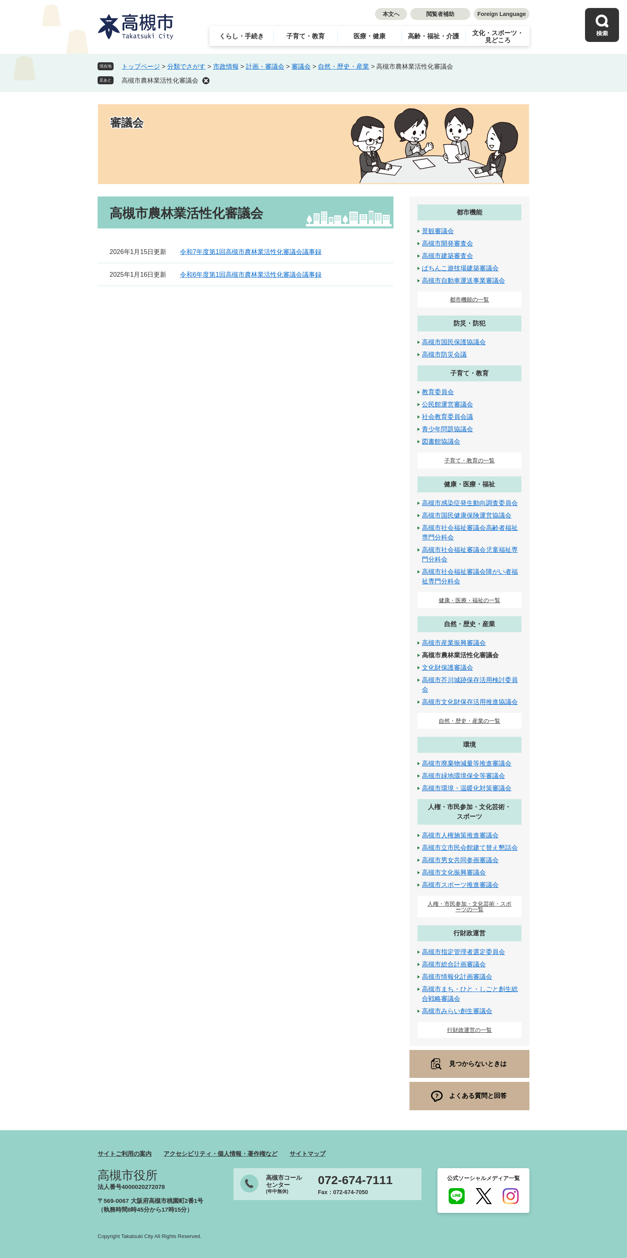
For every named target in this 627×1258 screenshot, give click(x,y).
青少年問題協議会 (447, 429)
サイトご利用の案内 (125, 1153)
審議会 (301, 66)
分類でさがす (186, 66)
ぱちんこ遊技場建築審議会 (460, 268)
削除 (206, 80)
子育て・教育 (305, 36)
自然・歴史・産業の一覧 (469, 721)
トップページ (141, 66)
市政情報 (226, 66)
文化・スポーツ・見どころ (497, 37)
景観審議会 (438, 231)
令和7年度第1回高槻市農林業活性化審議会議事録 (250, 251)
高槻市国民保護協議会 (454, 342)
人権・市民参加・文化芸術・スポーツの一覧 (469, 907)
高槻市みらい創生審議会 (457, 1011)
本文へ (391, 14)
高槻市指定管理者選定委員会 (463, 951)
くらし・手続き (241, 36)
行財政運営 (469, 933)
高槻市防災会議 (444, 354)
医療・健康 (369, 36)
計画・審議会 (265, 66)
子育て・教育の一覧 (469, 460)
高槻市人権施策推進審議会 (460, 835)
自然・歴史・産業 (343, 66)
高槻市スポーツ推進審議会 (460, 884)
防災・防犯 (469, 323)
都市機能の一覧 (469, 299)
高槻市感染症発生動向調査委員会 (470, 503)
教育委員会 (438, 392)
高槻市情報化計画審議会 (457, 976)
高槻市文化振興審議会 (454, 872)
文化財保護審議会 (447, 667)
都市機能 (469, 212)
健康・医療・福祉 (469, 484)
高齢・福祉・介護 (433, 36)
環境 (469, 744)
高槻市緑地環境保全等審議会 (463, 775)
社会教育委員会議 (447, 416)
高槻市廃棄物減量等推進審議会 (466, 763)
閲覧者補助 (440, 14)
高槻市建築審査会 (447, 255)
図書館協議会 (441, 441)
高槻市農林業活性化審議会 (160, 80)
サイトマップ (307, 1153)
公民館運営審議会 (447, 404)
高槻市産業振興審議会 (454, 642)
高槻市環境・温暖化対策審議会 (466, 788)
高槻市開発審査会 (447, 243)
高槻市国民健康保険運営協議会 (466, 515)
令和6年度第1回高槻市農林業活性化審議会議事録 (250, 274)
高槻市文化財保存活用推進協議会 (470, 701)
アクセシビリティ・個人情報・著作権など (221, 1153)
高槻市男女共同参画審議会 (460, 860)
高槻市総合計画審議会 (454, 964)
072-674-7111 (355, 1180)
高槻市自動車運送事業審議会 (463, 280)
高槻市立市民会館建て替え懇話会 (470, 847)
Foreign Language (501, 14)
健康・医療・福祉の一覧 (469, 600)
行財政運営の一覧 (469, 1030)
